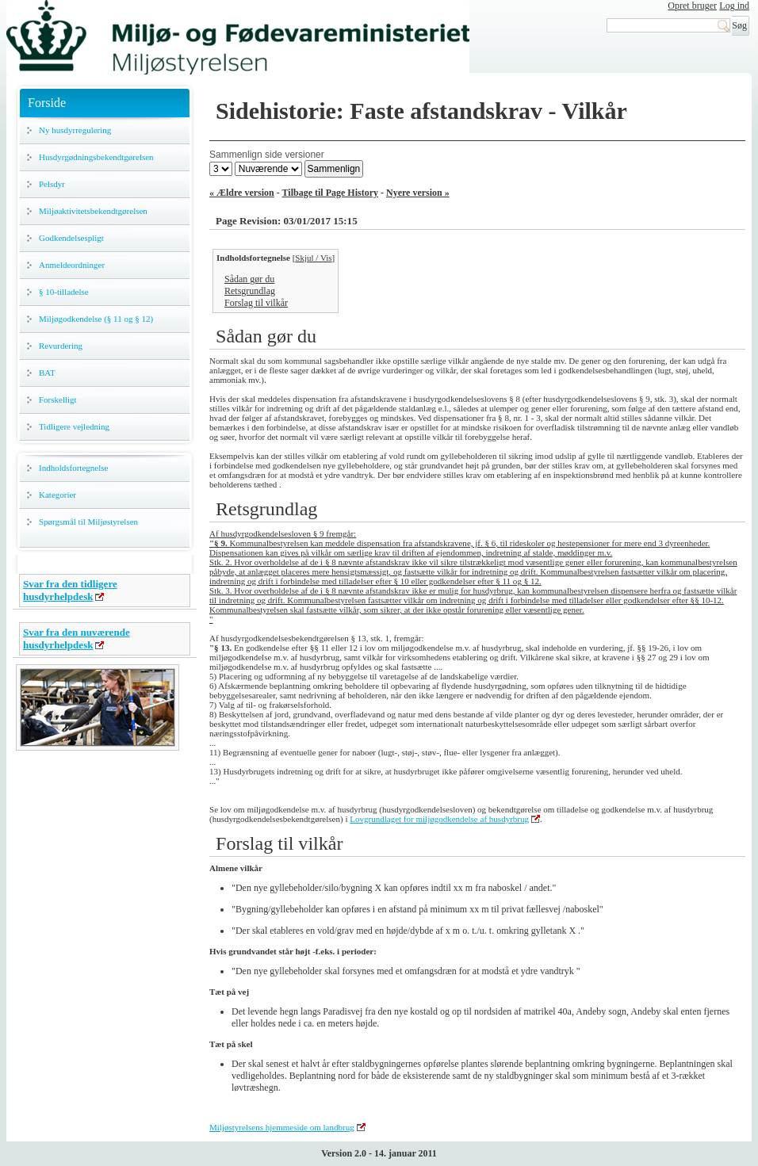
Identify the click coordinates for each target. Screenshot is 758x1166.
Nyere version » (418, 192)
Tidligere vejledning (74, 426)
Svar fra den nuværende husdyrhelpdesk (76, 638)
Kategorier (57, 494)
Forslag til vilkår (256, 302)
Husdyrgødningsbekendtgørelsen (96, 157)
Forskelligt (58, 399)
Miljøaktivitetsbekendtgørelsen (93, 211)
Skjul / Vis (313, 257)
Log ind (734, 5)
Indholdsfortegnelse (73, 467)
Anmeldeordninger (72, 265)
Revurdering (60, 345)
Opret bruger (692, 5)
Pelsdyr (52, 184)
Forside (47, 102)
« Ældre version (241, 192)
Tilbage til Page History (330, 192)
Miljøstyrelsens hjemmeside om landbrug (281, 1127)
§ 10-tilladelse (64, 291)
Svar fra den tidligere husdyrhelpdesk (70, 590)
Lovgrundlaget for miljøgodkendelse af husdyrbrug (439, 819)
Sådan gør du (249, 279)
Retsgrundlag (249, 290)
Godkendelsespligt (71, 238)
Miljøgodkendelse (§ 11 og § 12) (96, 318)
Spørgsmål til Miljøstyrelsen (88, 521)
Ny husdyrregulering (75, 130)
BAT (47, 372)
